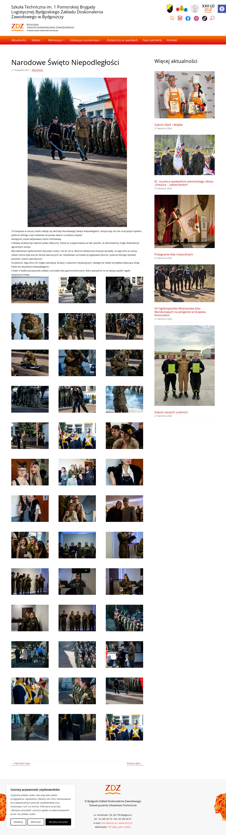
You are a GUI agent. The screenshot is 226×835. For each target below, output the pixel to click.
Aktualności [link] (19, 40)
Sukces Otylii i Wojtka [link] (168, 125)
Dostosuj (18, 821)
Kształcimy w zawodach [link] (122, 40)
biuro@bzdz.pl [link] (109, 822)
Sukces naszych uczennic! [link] (171, 412)
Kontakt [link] (172, 40)
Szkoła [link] (36, 40)
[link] (222, 9)
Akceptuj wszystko (58, 821)
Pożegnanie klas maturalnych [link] (173, 254)
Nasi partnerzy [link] (152, 40)
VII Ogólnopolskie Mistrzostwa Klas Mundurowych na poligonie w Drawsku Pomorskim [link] (180, 312)
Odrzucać (36, 821)
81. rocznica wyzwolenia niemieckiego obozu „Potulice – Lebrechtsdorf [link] (183, 183)
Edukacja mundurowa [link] (84, 40)
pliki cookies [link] (124, 826)
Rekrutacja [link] (55, 40)
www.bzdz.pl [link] (125, 822)
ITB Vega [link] (112, 826)
